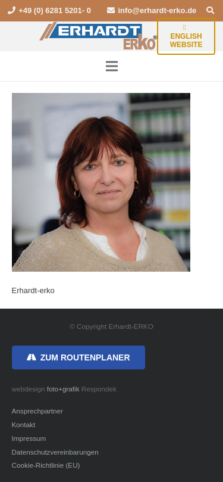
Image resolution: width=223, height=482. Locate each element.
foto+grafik (63, 389)
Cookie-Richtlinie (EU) (46, 465)
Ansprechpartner (37, 411)
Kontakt (24, 424)
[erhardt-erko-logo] (99, 36)
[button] (210, 10)
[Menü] (111, 66)
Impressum (29, 438)
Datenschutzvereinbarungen (55, 452)
